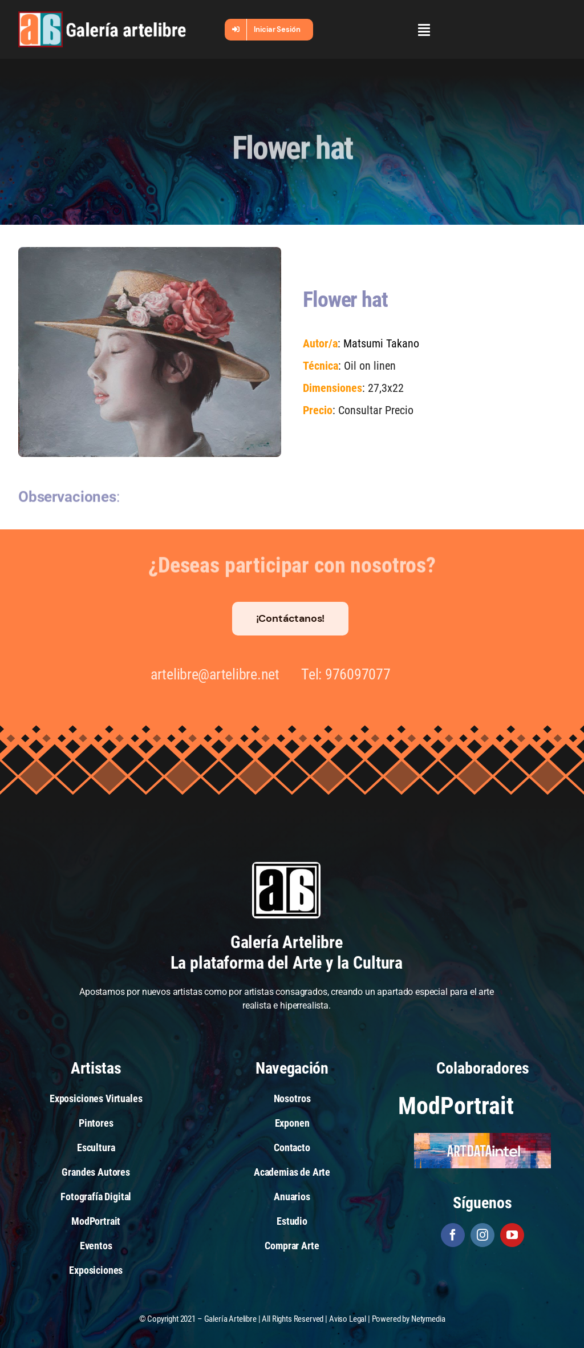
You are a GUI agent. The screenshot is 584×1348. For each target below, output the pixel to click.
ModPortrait (455, 1106)
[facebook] (453, 1235)
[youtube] (512, 1235)
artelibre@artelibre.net (208, 674)
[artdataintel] (482, 1137)
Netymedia (428, 1319)
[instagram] (482, 1235)
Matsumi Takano (381, 343)
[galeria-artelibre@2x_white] (102, 15)
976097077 (352, 674)
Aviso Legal (347, 1319)
